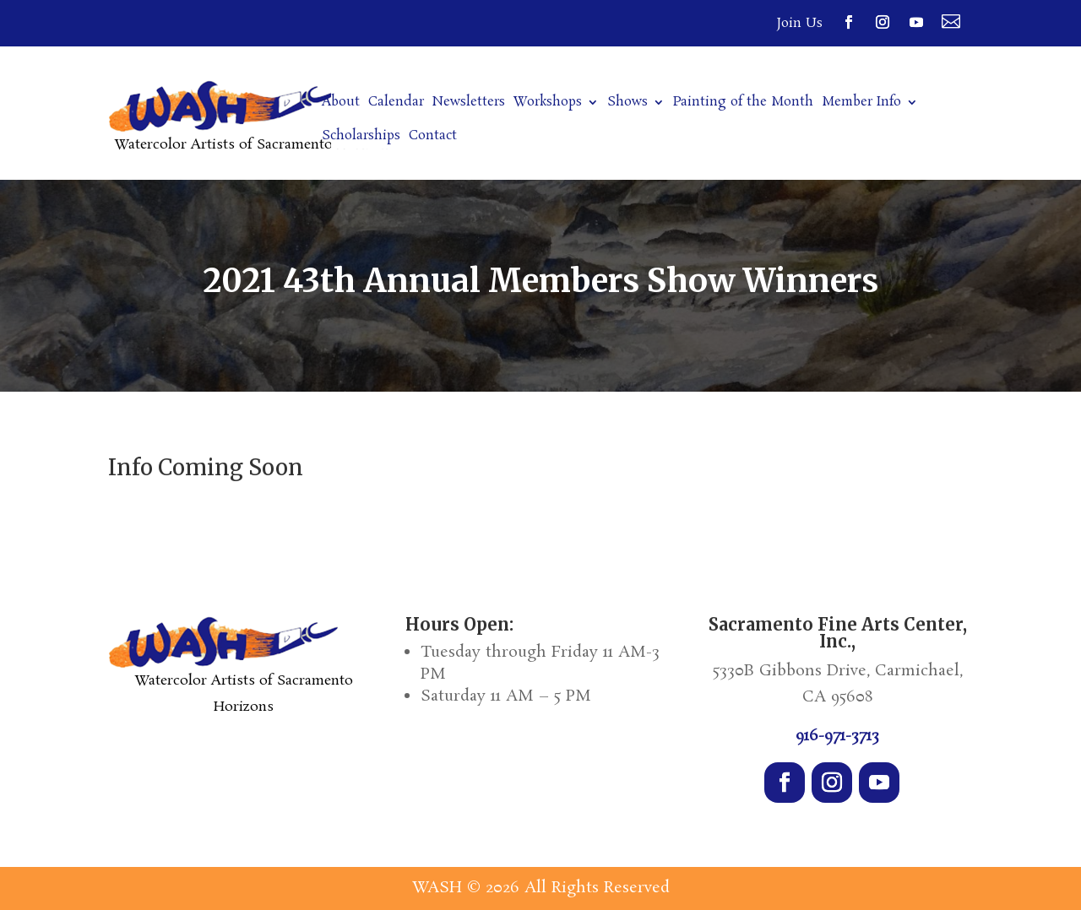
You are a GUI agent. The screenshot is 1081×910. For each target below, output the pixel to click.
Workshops (547, 103)
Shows (627, 103)
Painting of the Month (743, 103)
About (341, 103)
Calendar (396, 103)
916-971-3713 (837, 736)
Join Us (800, 23)
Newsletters (468, 103)
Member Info (861, 103)
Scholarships (361, 137)
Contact (433, 137)
